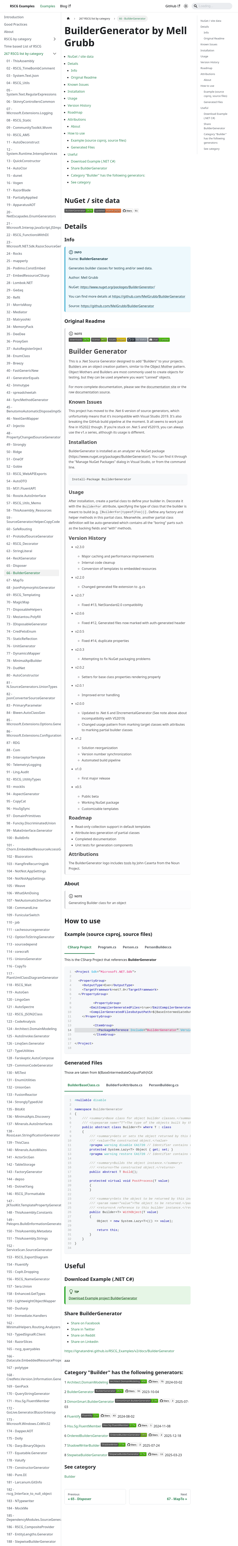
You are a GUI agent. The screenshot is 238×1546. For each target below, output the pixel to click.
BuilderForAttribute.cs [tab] (124, 1085)
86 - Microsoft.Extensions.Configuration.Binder (33, 733)
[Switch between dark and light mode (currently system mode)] (186, 6)
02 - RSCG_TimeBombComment (31, 68)
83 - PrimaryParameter (24, 705)
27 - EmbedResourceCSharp (28, 275)
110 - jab (13, 922)
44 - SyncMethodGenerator (27, 400)
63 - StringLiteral (19, 551)
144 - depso (15, 1179)
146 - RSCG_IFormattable (26, 1193)
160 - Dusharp (17, 1308)
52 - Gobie (14, 466)
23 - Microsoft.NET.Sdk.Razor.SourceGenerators (33, 244)
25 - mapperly (17, 261)
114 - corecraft (18, 951)
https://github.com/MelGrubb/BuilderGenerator (148, 296)
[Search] (212, 6)
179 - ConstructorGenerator (28, 1467)
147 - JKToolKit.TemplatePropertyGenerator (33, 1203)
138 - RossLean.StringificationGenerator (33, 1133)
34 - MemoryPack (20, 326)
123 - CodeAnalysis (21, 1021)
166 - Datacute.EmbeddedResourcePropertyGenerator (33, 1358)
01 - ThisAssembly (20, 61)
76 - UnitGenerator (21, 646)
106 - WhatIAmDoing (23, 893)
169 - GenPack (17, 1386)
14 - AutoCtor (17, 168)
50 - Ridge (14, 452)
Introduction (14, 17)
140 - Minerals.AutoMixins (27, 1150)
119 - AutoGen (18, 992)
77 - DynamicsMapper (23, 653)
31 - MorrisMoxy (19, 304)
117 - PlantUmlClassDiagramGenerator (32, 975)
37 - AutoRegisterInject (24, 348)
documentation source (92, 392)
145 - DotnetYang (20, 1186)
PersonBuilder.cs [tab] (158, 947)
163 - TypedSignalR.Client (26, 1334)
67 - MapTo (15, 580)
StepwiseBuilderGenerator (87, 1455)
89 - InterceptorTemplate (26, 757)
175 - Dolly (15, 1438)
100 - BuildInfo (18, 838)
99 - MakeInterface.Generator (29, 830)
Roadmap (75, 112)
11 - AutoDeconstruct (23, 142)
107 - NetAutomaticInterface (29, 900)
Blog (65, 6)
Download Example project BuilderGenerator (103, 1298)
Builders (75, 366)
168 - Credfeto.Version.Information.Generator (33, 1377)
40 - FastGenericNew (22, 370)
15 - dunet (14, 175)
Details (73, 63)
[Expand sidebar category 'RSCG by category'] (54, 39)
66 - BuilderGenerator (23, 573)
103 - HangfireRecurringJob (28, 864)
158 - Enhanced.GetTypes (26, 1293)
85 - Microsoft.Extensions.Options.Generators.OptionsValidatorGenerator (33, 722)
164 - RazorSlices (19, 1341)
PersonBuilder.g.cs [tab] (163, 1085)
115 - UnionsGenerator (24, 959)
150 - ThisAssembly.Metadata (29, 1231)
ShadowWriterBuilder (83, 1445)
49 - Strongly (16, 444)
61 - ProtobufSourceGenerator (30, 536)
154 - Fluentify (18, 1264)
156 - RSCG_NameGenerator (28, 1279)
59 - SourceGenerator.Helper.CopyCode (33, 519)
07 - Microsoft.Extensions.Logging (30, 111)
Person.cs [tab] (130, 947)
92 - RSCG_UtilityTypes (24, 779)
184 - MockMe (17, 1508)
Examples (47, 6)
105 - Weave (16, 886)
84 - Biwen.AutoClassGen (26, 712)
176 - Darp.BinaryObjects (26, 1445)
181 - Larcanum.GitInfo (24, 1482)
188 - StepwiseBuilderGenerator (31, 1541)
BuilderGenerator (80, 1392)
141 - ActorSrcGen (20, 1157)
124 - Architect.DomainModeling (32, 1029)
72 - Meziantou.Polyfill (24, 617)
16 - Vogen (15, 183)
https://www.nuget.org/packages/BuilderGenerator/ (117, 287)
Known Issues (78, 84)
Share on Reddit (83, 1335)
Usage (72, 98)
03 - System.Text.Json (23, 75)
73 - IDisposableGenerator (27, 624)
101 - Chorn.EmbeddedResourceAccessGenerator (33, 847)
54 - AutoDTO (17, 481)
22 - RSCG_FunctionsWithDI (27, 235)
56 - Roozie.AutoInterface (26, 495)
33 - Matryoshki (19, 319)
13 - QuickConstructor (24, 161)
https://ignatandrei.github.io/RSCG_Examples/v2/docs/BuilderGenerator (119, 1351)
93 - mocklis (16, 786)
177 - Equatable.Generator (27, 1453)
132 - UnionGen (19, 1087)
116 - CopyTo (16, 966)
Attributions (77, 119)
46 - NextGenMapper (23, 418)
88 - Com (13, 750)
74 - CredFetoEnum (21, 631)
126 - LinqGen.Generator (25, 1043)
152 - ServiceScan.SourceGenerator (29, 1248)
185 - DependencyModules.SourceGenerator (33, 1517)
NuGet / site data (81, 56)
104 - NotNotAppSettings (26, 878)
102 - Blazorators (20, 856)
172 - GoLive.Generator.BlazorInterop (31, 1410)
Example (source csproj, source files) (98, 140)
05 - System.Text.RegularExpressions (31, 92)
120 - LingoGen (18, 999)
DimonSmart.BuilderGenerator (90, 1401)
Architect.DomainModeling (87, 1382)
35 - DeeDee (16, 334)
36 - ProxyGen (17, 341)
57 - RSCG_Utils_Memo (24, 503)
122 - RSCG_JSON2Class (25, 1014)
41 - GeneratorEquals (23, 378)
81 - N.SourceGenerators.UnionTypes (32, 684)
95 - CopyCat (16, 801)
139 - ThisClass (18, 1142)
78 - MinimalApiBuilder (24, 660)
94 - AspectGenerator (23, 794)
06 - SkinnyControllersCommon (31, 101)
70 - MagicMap (18, 602)
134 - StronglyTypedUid (25, 1102)
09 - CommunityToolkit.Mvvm (29, 127)
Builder (69, 1476)
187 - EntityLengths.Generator (30, 1534)
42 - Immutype (18, 385)
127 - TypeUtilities (20, 1050)
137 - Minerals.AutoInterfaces (29, 1124)
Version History (79, 105)
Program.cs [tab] (107, 947)
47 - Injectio (16, 426)
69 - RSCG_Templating (23, 595)
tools (127, 863)
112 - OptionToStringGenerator (31, 937)
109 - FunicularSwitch (23, 915)
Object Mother (161, 366)
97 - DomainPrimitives (24, 816)
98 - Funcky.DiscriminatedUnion (31, 823)
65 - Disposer (17, 565)
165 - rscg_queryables (23, 1349)
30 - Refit (13, 297)
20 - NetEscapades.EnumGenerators (31, 214)
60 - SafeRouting (19, 529)
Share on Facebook (85, 1323)
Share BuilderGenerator (89, 168)
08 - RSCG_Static (19, 120)
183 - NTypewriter (20, 1501)
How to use (76, 133)
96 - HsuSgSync (18, 808)
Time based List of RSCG (22, 46)
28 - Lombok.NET (20, 283)
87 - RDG (13, 742)
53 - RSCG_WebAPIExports (27, 474)
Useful (72, 154)
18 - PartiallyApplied (22, 197)
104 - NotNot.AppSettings (26, 871)
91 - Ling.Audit (18, 772)
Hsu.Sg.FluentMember (84, 1426)
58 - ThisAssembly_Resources (29, 510)
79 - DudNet (16, 668)
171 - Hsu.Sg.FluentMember (28, 1401)
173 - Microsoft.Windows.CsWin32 (28, 1421)
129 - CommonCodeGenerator (30, 1065)
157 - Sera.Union (19, 1286)
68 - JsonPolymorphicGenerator (31, 587)
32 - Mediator (17, 312)
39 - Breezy (15, 363)
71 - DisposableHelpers (24, 609)
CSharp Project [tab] (79, 947)
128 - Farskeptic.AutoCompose (30, 1058)
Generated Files (83, 147)
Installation (76, 91)
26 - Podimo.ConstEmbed (26, 268)
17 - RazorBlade (19, 190)
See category (81, 182)
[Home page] (68, 18)
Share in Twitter (83, 1329)
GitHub (172, 6)
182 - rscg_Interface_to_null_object (29, 1491)
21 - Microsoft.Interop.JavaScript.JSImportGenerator (33, 225)
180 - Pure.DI (16, 1475)
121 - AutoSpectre (20, 1007)
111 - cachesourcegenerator (28, 929)
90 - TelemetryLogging (24, 764)
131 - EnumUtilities (21, 1080)
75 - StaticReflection (22, 638)
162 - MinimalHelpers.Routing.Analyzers (33, 1325)
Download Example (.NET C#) (93, 161)
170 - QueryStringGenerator (28, 1393)
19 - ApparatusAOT (21, 205)
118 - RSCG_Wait (19, 985)
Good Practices (15, 24)
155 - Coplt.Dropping (23, 1272)
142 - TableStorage (21, 1164)
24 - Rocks (14, 253)
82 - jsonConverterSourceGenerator (31, 696)
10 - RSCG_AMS (18, 135)
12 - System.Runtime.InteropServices (32, 151)
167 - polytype (17, 1367)
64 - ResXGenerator (21, 558)
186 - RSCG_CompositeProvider (30, 1527)
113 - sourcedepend (22, 944)
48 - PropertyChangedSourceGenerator (33, 435)
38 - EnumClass (18, 356)
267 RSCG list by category (23, 53)
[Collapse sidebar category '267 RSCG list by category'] (54, 53)
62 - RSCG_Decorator (22, 543)
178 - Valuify (16, 1460)
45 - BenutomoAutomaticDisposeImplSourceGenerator (33, 409)
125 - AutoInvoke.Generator (28, 1036)
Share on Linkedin (84, 1341)
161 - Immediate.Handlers (27, 1315)
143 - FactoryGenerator (24, 1172)
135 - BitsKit (16, 1109)
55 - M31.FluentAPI (21, 488)
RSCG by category (17, 39)
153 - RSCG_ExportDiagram (27, 1257)
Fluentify (73, 1416)
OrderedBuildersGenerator (87, 1435)
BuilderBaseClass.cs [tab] (84, 1085)
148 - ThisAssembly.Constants (29, 1212)
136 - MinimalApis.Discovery (28, 1116)
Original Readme (84, 77)
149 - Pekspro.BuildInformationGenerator (33, 1222)
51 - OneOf (15, 459)
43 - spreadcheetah (21, 392)
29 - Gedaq (15, 290)
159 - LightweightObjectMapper (31, 1301)
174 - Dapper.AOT (20, 1431)
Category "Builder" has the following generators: (108, 175)
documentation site (161, 387)
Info (74, 70)
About (8, 31)
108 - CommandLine (22, 907)
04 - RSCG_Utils (18, 83)
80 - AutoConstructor (23, 675)
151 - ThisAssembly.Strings (27, 1238)
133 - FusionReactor (22, 1094)
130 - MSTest (16, 1072)
